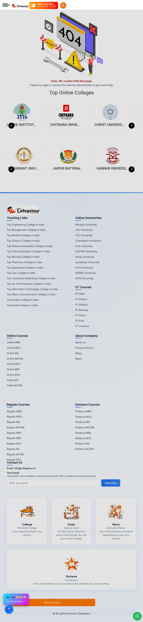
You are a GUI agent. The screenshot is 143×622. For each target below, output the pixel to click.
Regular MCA (14, 416)
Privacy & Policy (84, 347)
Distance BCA (83, 438)
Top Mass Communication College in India (31, 294)
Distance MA (82, 422)
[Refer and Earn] (50, 5)
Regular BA (13, 448)
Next (132, 126)
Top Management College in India (26, 229)
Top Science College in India (23, 240)
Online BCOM (14, 385)
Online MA (13, 353)
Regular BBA (14, 438)
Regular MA (13, 422)
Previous (11, 126)
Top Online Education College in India (28, 251)
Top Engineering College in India (25, 224)
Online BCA (13, 374)
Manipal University (86, 224)
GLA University (84, 246)
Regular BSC (14, 459)
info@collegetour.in (25, 468)
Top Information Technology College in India (32, 289)
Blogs (78, 353)
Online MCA (13, 347)
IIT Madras (81, 304)
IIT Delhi (80, 293)
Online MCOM (15, 358)
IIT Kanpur (81, 299)
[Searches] (33, 5)
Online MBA (13, 342)
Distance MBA (83, 411)
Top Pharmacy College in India (24, 262)
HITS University (84, 267)
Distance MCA (83, 416)
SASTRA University (86, 251)
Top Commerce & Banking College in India (31, 278)
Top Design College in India (22, 299)
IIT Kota (79, 320)
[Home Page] (20, 5)
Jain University (84, 229)
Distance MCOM (84, 427)
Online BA (12, 380)
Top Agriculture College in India (25, 267)
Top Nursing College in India (23, 256)
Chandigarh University (88, 240)
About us (80, 342)
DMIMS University (85, 272)
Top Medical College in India (23, 235)
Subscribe (111, 483)
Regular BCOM (15, 454)
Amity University (84, 256)
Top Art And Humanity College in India (29, 283)
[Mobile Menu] (6, 5)
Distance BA (82, 443)
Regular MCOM (15, 427)
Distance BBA (83, 432)
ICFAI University (84, 278)
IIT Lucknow (82, 326)
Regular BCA (14, 443)
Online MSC (13, 363)
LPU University (83, 235)
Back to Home (52, 602)
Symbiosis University (87, 262)
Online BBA (13, 369)
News (78, 358)
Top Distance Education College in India (30, 246)
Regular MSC (14, 432)
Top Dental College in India (22, 305)
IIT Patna (80, 315)
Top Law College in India (21, 272)
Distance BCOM (84, 448)
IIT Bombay (81, 310)
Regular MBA (14, 411)
